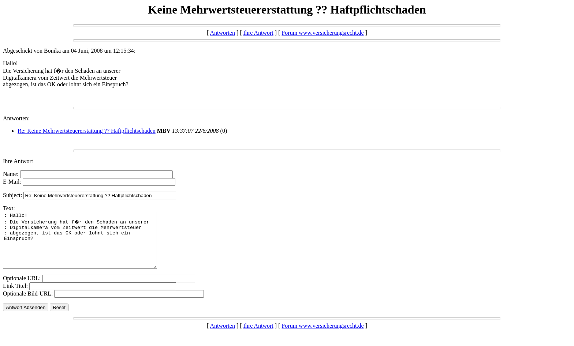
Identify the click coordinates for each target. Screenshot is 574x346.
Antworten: (16, 118)
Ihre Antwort (258, 33)
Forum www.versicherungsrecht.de (323, 33)
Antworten (222, 33)
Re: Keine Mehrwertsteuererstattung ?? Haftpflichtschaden (87, 131)
